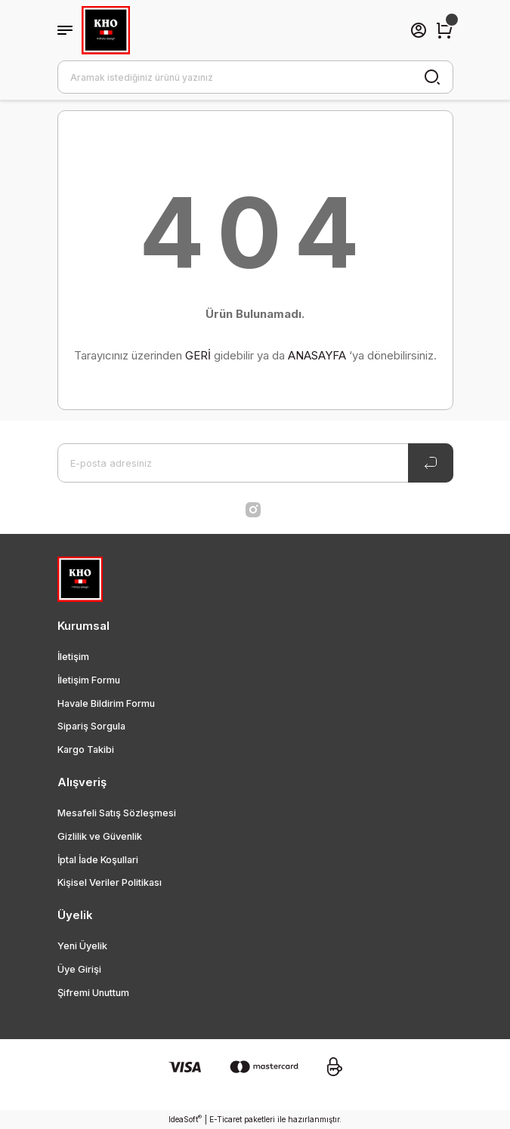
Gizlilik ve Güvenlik (99, 836)
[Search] (255, 77)
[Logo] (106, 30)
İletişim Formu (88, 680)
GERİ (198, 355)
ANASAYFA (317, 355)
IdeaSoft (185, 1119)
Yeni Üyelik (82, 946)
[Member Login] (419, 30)
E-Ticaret (225, 1119)
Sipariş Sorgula (91, 726)
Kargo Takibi (85, 749)
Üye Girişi (79, 969)
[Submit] (430, 463)
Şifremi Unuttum (93, 992)
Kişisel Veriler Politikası (109, 882)
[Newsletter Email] (255, 463)
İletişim (73, 656)
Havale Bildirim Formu (106, 703)
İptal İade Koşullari (97, 859)
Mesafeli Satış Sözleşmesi (116, 813)
